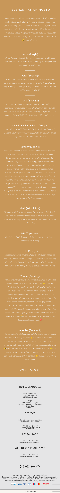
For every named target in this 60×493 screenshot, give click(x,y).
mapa (30, 401)
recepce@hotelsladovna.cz (30, 427)
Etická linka (30, 406)
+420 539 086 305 (31, 455)
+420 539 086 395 (31, 425)
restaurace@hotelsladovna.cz (30, 442)
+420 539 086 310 (31, 441)
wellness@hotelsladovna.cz (30, 456)
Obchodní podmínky (30, 402)
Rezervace (30, 429)
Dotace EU (30, 408)
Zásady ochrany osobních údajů (30, 404)
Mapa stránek (41, 475)
